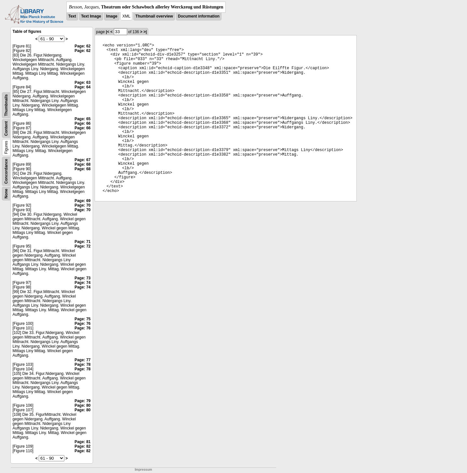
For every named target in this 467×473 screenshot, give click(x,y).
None (6, 193)
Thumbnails (6, 105)
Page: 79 (82, 401)
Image (111, 16)
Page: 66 (82, 123)
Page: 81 (82, 442)
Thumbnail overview (154, 16)
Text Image (91, 16)
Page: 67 (82, 160)
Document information (199, 16)
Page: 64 (82, 87)
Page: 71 (82, 241)
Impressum (143, 469)
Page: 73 (82, 278)
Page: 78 (82, 364)
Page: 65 (82, 119)
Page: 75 (82, 319)
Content (6, 128)
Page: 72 (82, 246)
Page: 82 (82, 446)
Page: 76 (82, 323)
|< (107, 32)
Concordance (6, 171)
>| (145, 32)
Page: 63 (82, 82)
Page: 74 (82, 282)
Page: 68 (82, 164)
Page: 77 (82, 360)
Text (72, 16)
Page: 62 (82, 46)
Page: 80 (82, 405)
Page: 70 (82, 205)
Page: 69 (82, 200)
